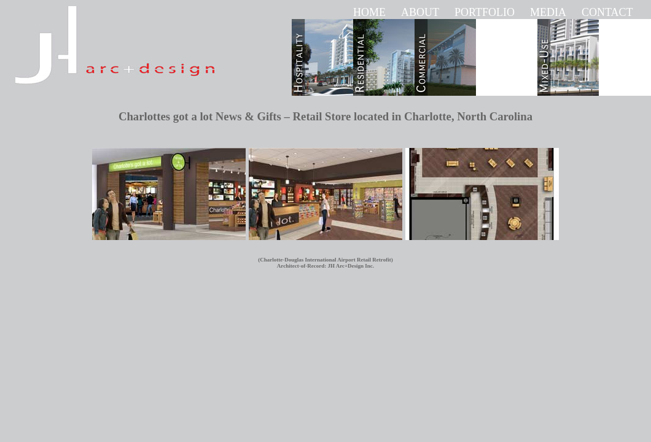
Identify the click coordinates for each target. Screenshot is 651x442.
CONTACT (607, 12)
